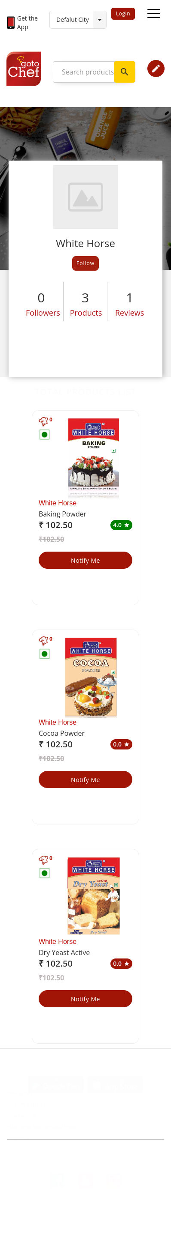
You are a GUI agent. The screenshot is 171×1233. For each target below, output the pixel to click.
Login (123, 13)
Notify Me (85, 560)
